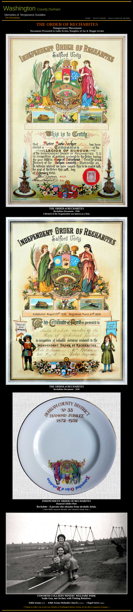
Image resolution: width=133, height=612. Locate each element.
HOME (88, 18)
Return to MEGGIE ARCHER (119, 18)
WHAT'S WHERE (99, 18)
